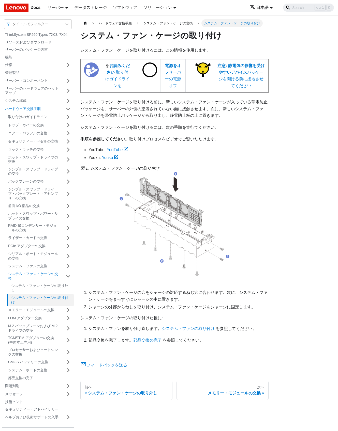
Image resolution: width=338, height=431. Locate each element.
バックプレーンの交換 (26, 181)
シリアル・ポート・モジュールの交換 (33, 256)
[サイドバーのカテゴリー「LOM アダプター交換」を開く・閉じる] (68, 318)
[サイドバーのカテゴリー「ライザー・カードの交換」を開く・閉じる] (68, 238)
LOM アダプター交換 (25, 318)
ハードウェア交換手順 (23, 109)
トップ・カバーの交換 (26, 125)
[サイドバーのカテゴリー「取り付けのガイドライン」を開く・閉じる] (68, 117)
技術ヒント (14, 402)
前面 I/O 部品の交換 (24, 206)
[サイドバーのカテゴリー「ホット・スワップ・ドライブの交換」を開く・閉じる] (68, 160)
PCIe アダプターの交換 (27, 246)
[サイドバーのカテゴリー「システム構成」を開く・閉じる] (68, 101)
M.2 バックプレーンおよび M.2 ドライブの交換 (32, 328)
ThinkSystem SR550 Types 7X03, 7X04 (36, 35)
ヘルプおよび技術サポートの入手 (31, 417)
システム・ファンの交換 (27, 266)
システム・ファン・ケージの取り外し (39, 288)
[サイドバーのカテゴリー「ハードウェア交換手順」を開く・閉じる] (68, 109)
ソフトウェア (125, 7)
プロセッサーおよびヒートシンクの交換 (33, 352)
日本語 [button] (259, 7)
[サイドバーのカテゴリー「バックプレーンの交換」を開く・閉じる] (68, 182)
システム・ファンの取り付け (188, 328)
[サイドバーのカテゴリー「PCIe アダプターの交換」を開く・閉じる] (68, 246)
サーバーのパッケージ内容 (26, 49)
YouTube (117, 150)
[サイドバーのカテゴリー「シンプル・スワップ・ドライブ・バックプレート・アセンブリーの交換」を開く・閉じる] (68, 194)
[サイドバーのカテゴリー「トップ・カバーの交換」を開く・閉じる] (68, 125)
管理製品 (12, 73)
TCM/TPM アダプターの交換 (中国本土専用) (31, 340)
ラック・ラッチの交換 (26, 149)
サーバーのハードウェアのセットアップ (31, 90)
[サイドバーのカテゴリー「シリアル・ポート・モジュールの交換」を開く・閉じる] (68, 256)
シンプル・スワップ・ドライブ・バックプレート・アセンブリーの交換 (33, 193)
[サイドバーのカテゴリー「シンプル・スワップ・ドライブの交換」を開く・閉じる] (68, 172)
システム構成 (15, 101)
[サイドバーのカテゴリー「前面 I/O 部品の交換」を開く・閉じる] (68, 206)
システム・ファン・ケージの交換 (33, 276)
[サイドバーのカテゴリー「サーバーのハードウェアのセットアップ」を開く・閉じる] (68, 91)
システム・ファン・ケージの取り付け (39, 300)
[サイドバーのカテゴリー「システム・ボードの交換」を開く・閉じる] (68, 370)
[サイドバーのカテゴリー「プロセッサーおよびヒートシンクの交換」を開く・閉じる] (68, 352)
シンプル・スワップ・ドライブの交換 (33, 171)
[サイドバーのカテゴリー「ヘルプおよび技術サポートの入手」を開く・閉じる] (68, 417)
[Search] (308, 8)
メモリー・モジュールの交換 (31, 310)
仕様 (8, 65)
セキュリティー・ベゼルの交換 (33, 141)
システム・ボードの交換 (27, 370)
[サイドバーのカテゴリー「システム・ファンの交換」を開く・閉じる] (68, 266)
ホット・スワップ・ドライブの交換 (33, 159)
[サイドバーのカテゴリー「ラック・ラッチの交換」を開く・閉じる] (68, 150)
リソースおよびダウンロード (28, 42)
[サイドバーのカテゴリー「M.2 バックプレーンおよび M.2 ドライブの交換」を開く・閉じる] (68, 328)
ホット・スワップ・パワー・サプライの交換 (33, 216)
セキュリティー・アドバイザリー (31, 409)
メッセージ (14, 394)
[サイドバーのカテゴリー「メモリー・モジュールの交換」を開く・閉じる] (68, 310)
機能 (8, 57)
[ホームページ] (85, 23)
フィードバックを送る (103, 365)
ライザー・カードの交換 (27, 238)
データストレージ (90, 7)
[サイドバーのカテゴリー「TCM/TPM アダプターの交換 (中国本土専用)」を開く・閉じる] (68, 340)
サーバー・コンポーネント (26, 80)
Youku (110, 157)
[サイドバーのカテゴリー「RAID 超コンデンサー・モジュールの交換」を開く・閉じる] (68, 228)
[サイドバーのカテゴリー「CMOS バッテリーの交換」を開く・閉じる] (68, 362)
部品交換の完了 (20, 378)
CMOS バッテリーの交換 (28, 362)
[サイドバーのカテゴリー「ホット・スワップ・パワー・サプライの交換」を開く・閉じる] (68, 216)
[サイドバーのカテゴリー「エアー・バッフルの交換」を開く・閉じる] (68, 133)
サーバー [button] (56, 7)
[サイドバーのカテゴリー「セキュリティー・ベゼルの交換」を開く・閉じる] (68, 141)
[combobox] (12, 24)
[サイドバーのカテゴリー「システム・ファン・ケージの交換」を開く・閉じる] (68, 276)
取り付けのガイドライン (27, 117)
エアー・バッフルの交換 (27, 133)
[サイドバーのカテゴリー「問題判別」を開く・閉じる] (68, 386)
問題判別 (12, 386)
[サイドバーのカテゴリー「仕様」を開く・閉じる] (68, 65)
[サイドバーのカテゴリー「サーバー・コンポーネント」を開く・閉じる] (68, 81)
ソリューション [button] (157, 7)
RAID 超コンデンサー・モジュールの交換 (32, 228)
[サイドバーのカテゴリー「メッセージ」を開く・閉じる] (68, 394)
